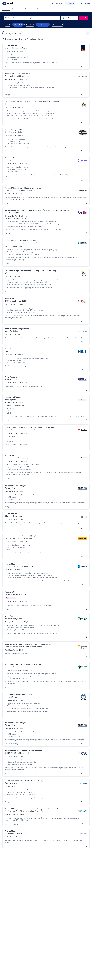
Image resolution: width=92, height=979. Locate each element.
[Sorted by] (88, 33)
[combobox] (32, 18)
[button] (49, 3)
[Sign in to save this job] (87, 66)
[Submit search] (83, 18)
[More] (82, 66)
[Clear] (75, 17)
